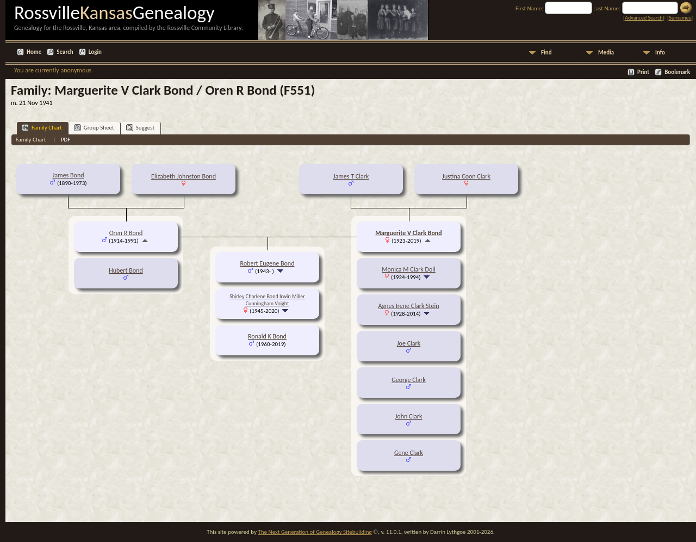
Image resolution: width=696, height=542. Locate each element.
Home (34, 52)
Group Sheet (94, 128)
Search (65, 52)
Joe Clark (408, 343)
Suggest (140, 128)
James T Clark (351, 176)
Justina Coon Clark (466, 176)
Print (643, 72)
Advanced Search (643, 17)
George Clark (408, 380)
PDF (66, 139)
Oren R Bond (126, 233)
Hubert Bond (125, 270)
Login (95, 52)
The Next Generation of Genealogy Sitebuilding (314, 531)
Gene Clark (408, 453)
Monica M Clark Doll (409, 269)
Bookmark (677, 72)
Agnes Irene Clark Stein (408, 306)
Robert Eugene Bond (267, 263)
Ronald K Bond (267, 336)
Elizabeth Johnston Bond (183, 176)
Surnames (680, 17)
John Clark (408, 416)
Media (606, 52)
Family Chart (42, 128)
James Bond (68, 175)
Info (660, 52)
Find (546, 52)
